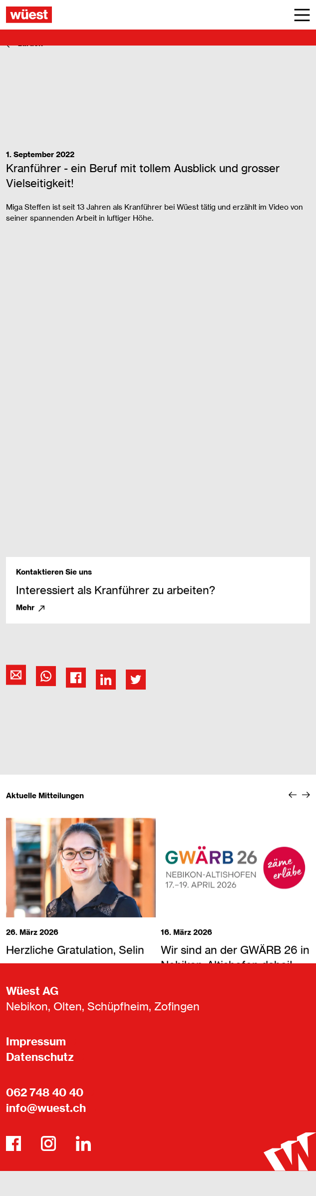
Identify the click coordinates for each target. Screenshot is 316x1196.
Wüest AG (32, 991)
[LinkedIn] (83, 1143)
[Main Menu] (302, 15)
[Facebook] (13, 1143)
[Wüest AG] (29, 15)
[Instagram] (48, 1143)
